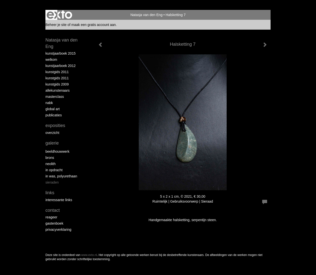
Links (49, 192)
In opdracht (53, 170)
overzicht (52, 133)
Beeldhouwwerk (57, 151)
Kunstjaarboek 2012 (60, 66)
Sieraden (52, 182)
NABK (49, 103)
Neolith (50, 164)
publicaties (53, 115)
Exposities (55, 125)
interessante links (58, 200)
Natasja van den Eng (146, 15)
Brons (49, 158)
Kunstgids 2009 (57, 84)
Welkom (51, 60)
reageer (51, 217)
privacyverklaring (58, 230)
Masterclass (54, 97)
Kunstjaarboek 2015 (60, 53)
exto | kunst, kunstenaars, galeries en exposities (59, 15)
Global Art (52, 109)
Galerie (52, 143)
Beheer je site (56, 25)
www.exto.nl (89, 255)
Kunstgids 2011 (57, 72)
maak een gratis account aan (93, 25)
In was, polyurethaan (61, 176)
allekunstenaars (57, 90)
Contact (52, 210)
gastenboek (54, 223)
